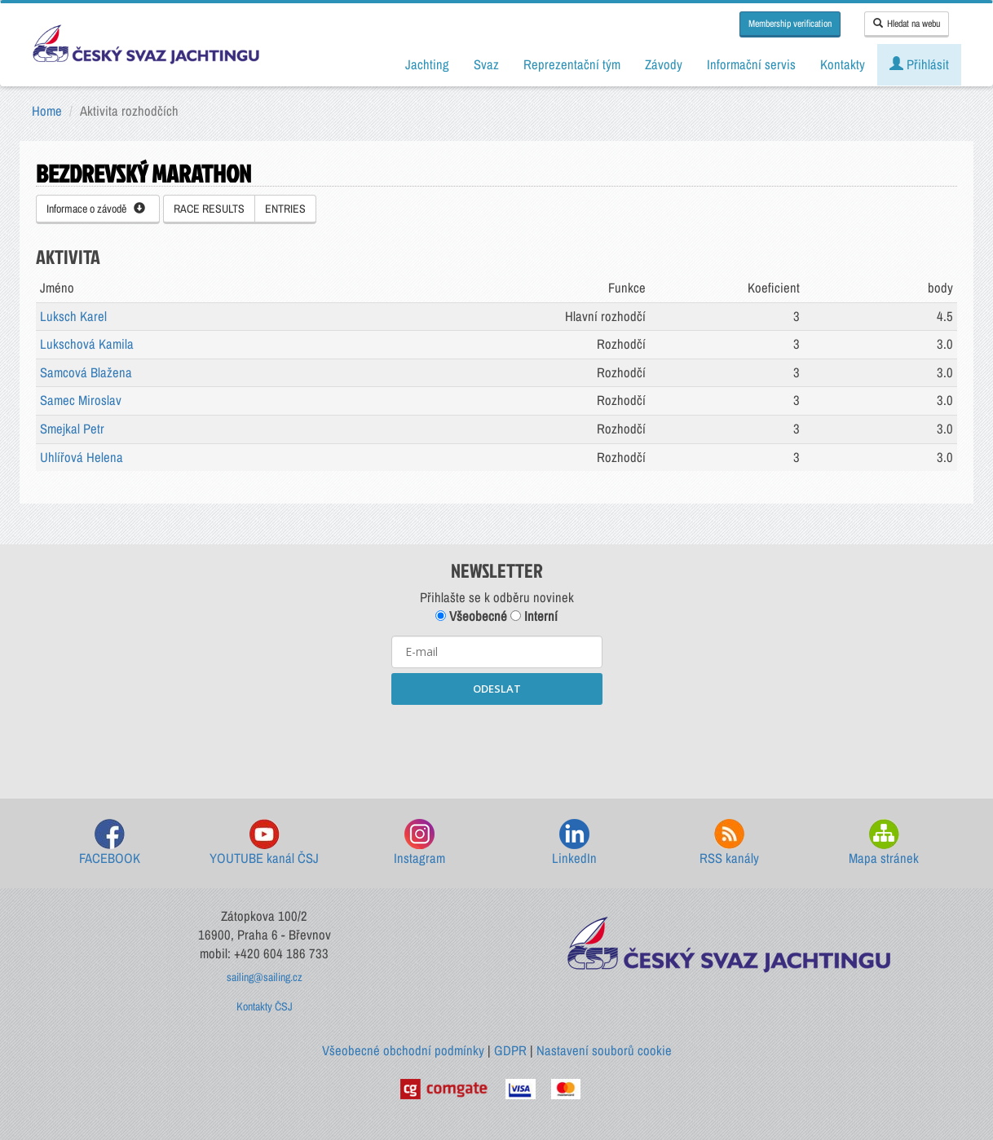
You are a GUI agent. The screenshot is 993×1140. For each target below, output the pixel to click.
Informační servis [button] (751, 64)
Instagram (419, 843)
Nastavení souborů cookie (604, 1050)
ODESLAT (497, 688)
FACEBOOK (109, 843)
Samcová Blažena (86, 372)
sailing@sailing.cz (264, 977)
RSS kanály (729, 843)
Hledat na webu (906, 23)
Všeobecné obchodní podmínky (403, 1050)
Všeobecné (471, 616)
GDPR (510, 1050)
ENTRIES (285, 208)
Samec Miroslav (80, 400)
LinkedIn (574, 843)
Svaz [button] (486, 64)
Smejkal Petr (72, 429)
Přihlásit (919, 64)
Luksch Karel (73, 316)
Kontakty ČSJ (264, 1006)
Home (47, 111)
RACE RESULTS (209, 208)
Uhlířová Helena (81, 457)
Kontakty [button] (842, 64)
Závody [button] (663, 64)
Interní (534, 616)
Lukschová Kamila (87, 344)
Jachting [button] (427, 64)
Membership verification (790, 23)
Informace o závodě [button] (95, 208)
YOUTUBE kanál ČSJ (264, 843)
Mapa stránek (884, 843)
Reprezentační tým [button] (571, 64)
